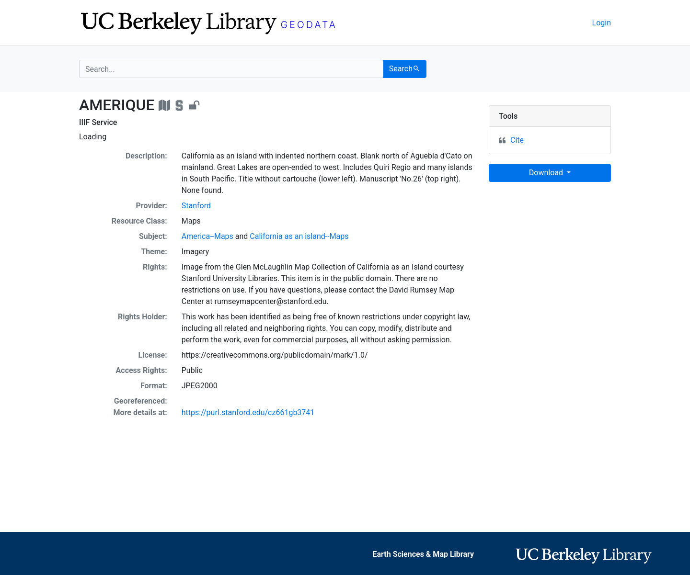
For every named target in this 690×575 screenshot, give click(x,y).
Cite (517, 140)
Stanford (196, 205)
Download (547, 172)
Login (601, 22)
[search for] (231, 69)
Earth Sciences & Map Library (423, 554)
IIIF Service (98, 122)
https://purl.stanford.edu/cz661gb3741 (248, 412)
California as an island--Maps (299, 236)
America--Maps (207, 236)
